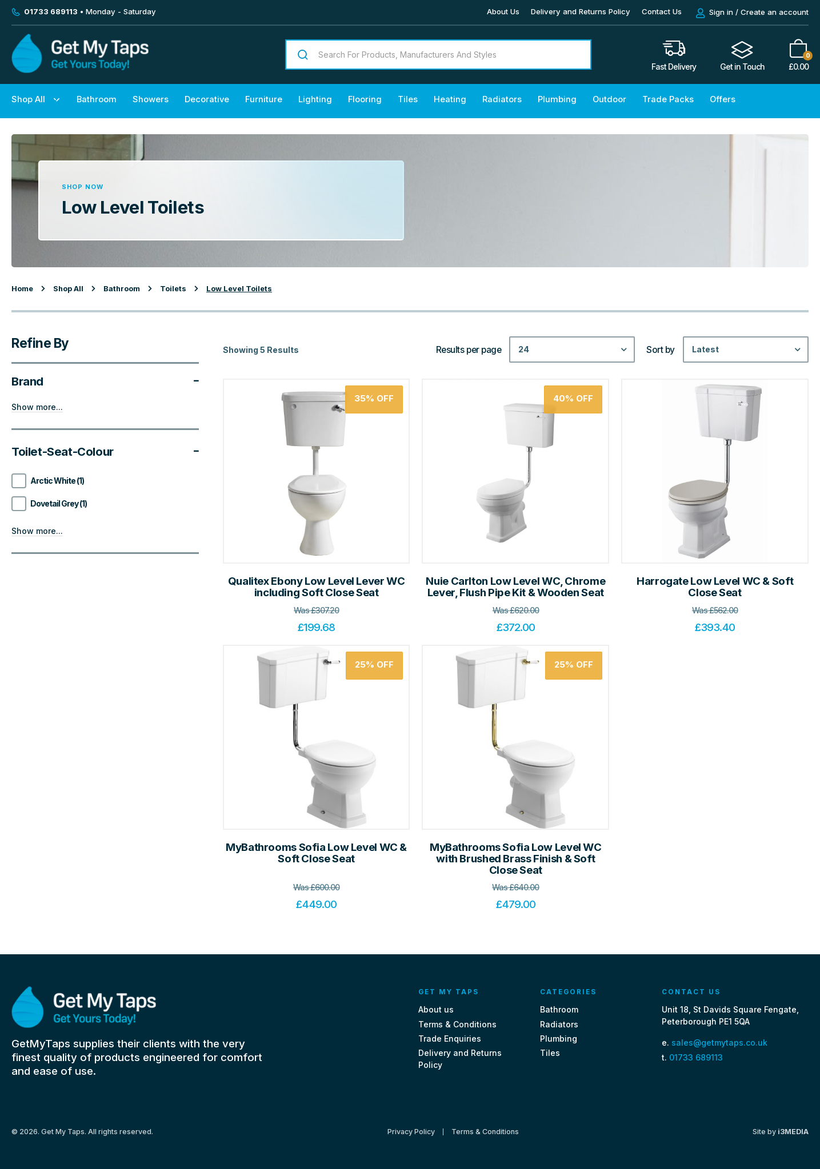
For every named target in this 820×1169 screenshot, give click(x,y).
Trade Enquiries (449, 1038)
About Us (503, 11)
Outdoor (609, 99)
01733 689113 (696, 1057)
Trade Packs (668, 99)
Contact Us (662, 11)
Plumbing (557, 99)
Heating (450, 99)
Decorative (207, 99)
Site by (781, 1131)
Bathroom (97, 99)
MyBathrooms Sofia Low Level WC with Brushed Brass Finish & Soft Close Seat (516, 858)
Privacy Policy (411, 1131)
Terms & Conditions (457, 1024)
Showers (151, 99)
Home (22, 288)
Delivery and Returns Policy (580, 11)
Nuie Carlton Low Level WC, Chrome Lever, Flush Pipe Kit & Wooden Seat (515, 587)
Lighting (315, 99)
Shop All (28, 99)
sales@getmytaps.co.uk (719, 1042)
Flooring (365, 99)
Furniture (263, 99)
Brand (105, 381)
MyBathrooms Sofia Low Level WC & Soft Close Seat (316, 853)
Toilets (173, 288)
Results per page (469, 350)
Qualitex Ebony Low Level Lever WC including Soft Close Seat (316, 587)
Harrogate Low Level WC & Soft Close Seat (715, 587)
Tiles (408, 99)
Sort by (660, 350)
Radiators (502, 99)
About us (436, 1009)
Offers (722, 99)
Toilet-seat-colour (105, 451)
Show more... (37, 407)
